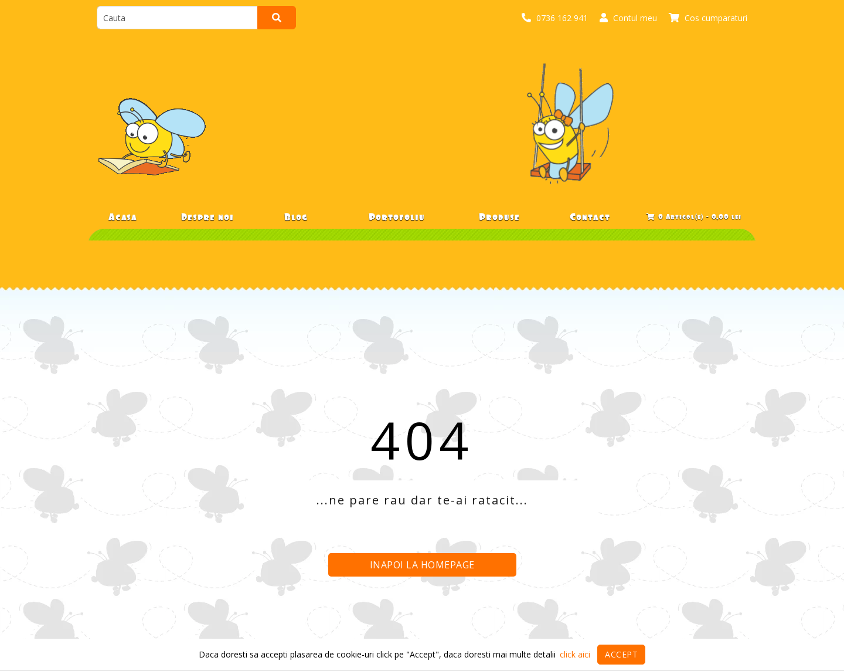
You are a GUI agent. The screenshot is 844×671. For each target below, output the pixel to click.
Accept (621, 654)
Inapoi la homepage (422, 564)
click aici (575, 654)
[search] (177, 17)
